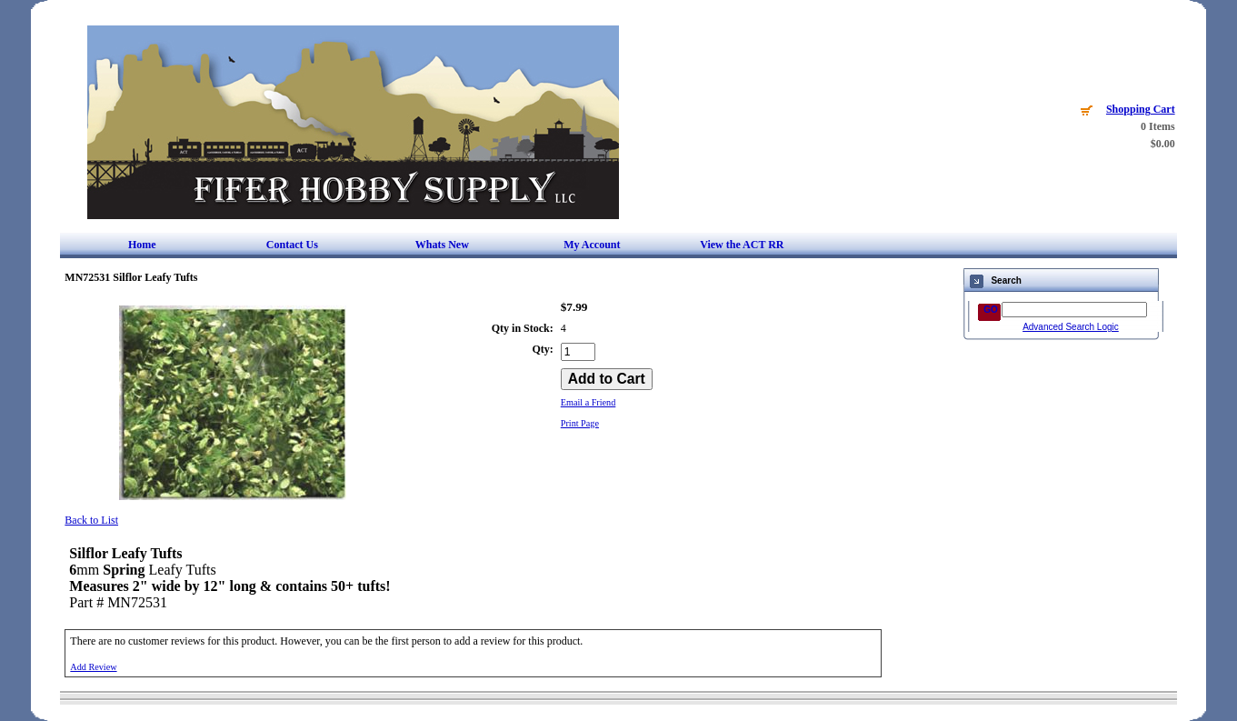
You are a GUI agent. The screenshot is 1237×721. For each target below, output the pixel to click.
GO (990, 310)
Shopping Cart (1140, 109)
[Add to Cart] (607, 379)
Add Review (93, 667)
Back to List (91, 520)
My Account (592, 244)
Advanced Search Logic (1071, 327)
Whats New (442, 244)
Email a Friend (588, 402)
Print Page (580, 423)
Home (142, 244)
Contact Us (292, 244)
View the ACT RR (741, 244)
